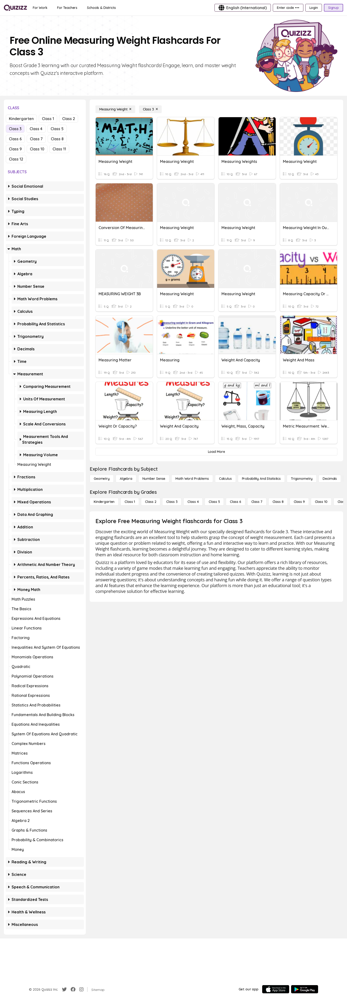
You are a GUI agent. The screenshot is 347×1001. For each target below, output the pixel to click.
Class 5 (57, 128)
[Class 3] (150, 109)
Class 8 (57, 138)
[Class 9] (299, 502)
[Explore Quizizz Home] (15, 8)
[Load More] (216, 452)
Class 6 (15, 138)
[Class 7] (257, 502)
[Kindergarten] (104, 502)
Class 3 (15, 128)
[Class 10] (321, 502)
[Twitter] (64, 989)
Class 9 (15, 149)
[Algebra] (126, 478)
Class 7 (36, 138)
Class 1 (48, 118)
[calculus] (225, 478)
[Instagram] (81, 989)
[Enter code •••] (288, 8)
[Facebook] (73, 989)
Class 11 (59, 149)
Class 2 (68, 118)
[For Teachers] (67, 8)
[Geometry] (102, 478)
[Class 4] (193, 502)
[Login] (313, 8)
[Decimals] (330, 478)
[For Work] (40, 8)
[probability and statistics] (261, 478)
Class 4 (36, 128)
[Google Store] (304, 989)
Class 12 (16, 159)
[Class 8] (278, 502)
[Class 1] (129, 502)
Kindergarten (21, 118)
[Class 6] (235, 502)
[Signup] (333, 8)
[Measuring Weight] (115, 109)
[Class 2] (150, 502)
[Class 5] (214, 502)
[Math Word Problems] (192, 478)
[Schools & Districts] (101, 8)
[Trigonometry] (302, 478)
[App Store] (275, 989)
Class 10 (37, 149)
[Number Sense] (153, 478)
